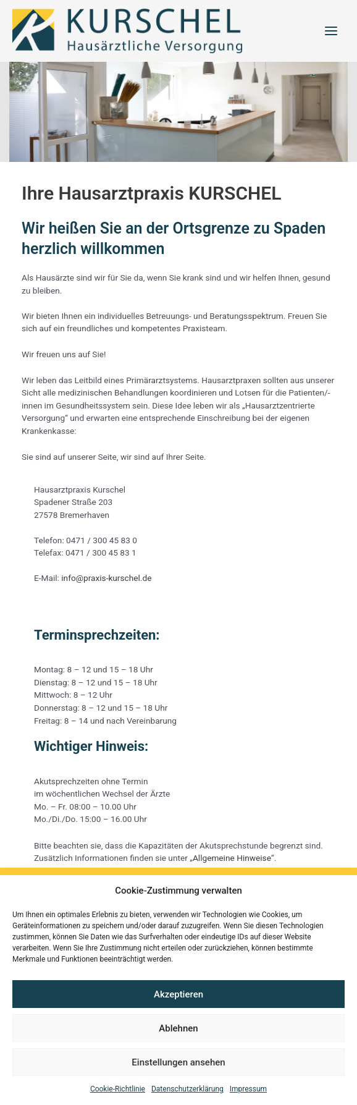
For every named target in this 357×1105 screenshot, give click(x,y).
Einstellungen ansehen (178, 1062)
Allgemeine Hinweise (232, 862)
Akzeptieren (178, 994)
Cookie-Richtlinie (117, 1089)
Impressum (248, 1089)
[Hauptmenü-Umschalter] (331, 33)
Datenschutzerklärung (187, 1089)
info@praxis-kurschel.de (106, 582)
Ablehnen (178, 1028)
